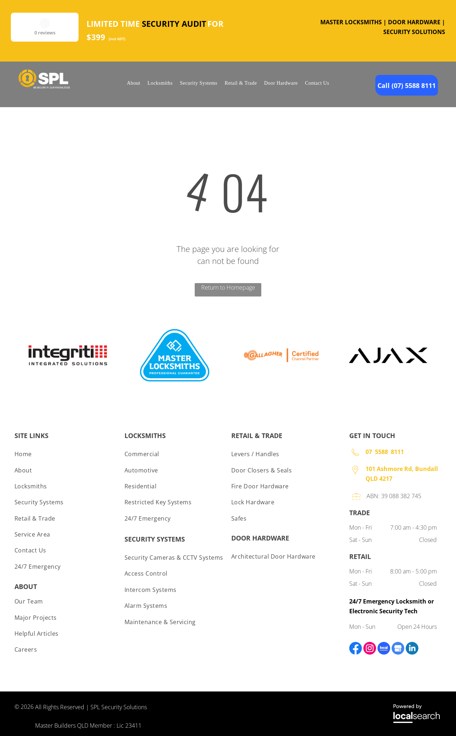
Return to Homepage (228, 287)
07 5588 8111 (385, 452)
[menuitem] (133, 83)
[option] (68, 355)
